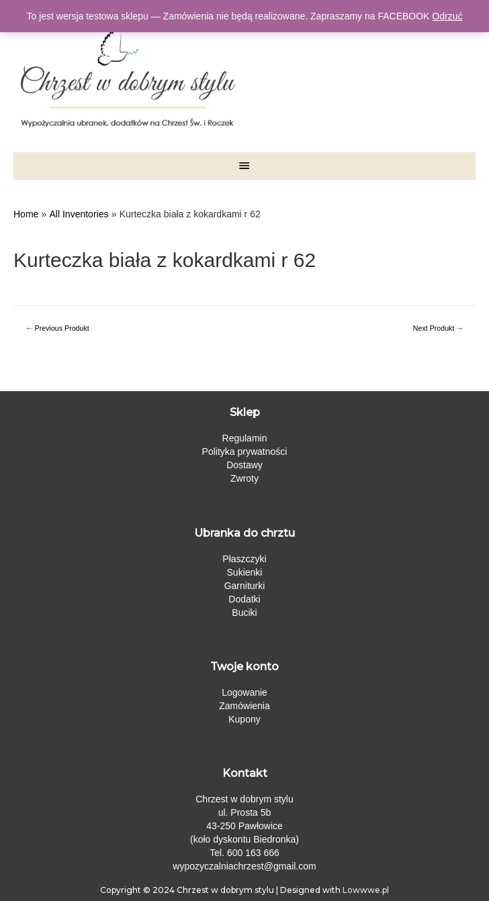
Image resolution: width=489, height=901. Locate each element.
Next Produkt (438, 328)
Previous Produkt (57, 328)
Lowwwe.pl (366, 890)
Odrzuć (447, 16)
